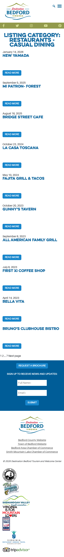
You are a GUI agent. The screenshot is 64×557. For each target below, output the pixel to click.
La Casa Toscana (21, 147)
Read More (12, 72)
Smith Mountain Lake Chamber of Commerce (32, 451)
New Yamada (16, 55)
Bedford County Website (32, 440)
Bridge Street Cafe (23, 116)
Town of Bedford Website (32, 444)
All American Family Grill (30, 239)
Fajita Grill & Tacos (23, 178)
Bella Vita (13, 301)
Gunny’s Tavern (19, 209)
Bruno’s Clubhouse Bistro (31, 328)
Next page (14, 355)
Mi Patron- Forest (22, 86)
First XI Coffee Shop (24, 270)
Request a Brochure (32, 365)
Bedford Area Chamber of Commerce (32, 448)
